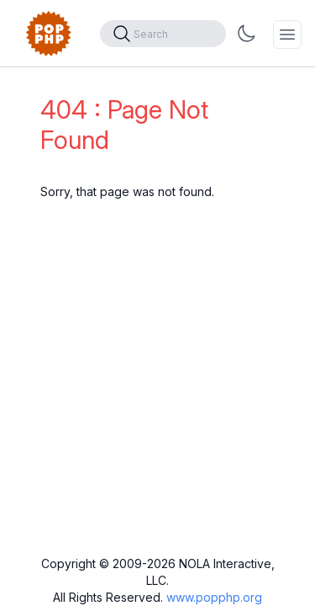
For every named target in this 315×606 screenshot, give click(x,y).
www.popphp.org (214, 597)
